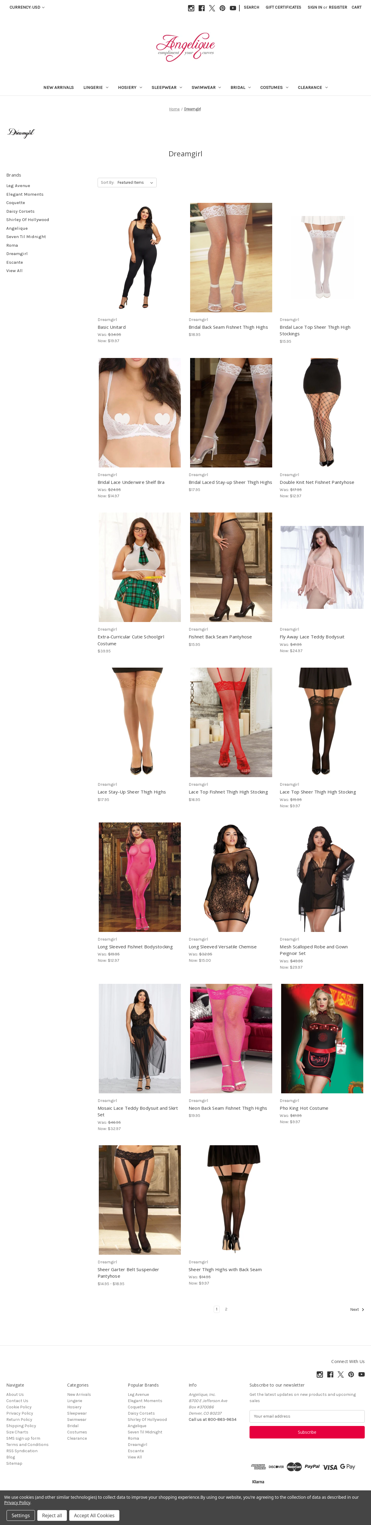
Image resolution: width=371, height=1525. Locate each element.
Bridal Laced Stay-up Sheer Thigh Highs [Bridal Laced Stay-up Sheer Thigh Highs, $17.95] (231, 482)
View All (14, 270)
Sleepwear (167, 87)
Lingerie (95, 87)
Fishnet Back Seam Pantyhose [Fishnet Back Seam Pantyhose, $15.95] (220, 637)
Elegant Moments (25, 194)
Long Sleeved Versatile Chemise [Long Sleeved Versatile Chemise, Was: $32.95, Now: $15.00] (223, 947)
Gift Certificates (283, 7)
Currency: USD (27, 7)
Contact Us (17, 1400)
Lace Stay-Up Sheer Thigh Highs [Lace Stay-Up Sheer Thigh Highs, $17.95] (132, 792)
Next (357, 1310)
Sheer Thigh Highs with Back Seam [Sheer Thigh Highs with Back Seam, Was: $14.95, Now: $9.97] (225, 1269)
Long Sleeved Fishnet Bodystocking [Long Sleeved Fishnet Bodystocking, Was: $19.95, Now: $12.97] (135, 947)
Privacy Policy (19, 1413)
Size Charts (17, 1432)
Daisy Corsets (20, 211)
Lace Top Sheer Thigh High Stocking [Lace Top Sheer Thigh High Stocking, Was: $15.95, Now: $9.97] (318, 792)
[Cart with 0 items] (356, 7)
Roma (12, 245)
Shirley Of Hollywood (27, 219)
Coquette (15, 202)
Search (251, 7)
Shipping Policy (21, 1425)
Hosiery (130, 87)
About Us (15, 1394)
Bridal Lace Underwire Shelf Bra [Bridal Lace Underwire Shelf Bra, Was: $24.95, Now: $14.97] (131, 482)
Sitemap (14, 1463)
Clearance (313, 87)
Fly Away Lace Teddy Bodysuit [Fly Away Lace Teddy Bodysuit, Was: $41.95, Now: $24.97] (312, 637)
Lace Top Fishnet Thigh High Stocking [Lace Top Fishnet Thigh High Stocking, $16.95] (228, 792)
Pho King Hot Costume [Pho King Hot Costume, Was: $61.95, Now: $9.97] (304, 1108)
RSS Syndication (22, 1450)
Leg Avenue (18, 185)
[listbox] (136, 182)
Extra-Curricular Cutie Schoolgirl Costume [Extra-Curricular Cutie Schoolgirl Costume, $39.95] (131, 640)
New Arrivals (58, 87)
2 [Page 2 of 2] (226, 1309)
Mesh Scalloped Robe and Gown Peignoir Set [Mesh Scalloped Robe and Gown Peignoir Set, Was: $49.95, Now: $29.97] (314, 950)
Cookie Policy (19, 1407)
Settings (21, 1515)
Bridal (240, 87)
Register (338, 7)
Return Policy (19, 1419)
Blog (10, 1457)
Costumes (274, 87)
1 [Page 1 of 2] (216, 1309)
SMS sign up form (23, 1438)
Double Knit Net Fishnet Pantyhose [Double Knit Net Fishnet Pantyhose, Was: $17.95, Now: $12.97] (317, 482)
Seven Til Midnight (26, 236)
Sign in (315, 7)
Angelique (17, 228)
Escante (14, 262)
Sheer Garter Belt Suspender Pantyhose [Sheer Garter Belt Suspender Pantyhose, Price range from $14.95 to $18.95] (128, 1272)
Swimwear (206, 87)
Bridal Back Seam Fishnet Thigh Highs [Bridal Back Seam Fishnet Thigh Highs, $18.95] (228, 327)
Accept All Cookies (94, 1515)
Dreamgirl (17, 253)
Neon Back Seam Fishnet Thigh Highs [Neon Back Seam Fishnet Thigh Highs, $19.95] (228, 1108)
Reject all (52, 1515)
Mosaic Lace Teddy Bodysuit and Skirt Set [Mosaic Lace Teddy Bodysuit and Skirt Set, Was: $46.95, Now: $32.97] (138, 1111)
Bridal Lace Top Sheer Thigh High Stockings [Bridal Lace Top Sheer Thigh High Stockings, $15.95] (315, 330)
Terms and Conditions (27, 1444)
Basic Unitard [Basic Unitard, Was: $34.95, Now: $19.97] (112, 327)
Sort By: (107, 182)
